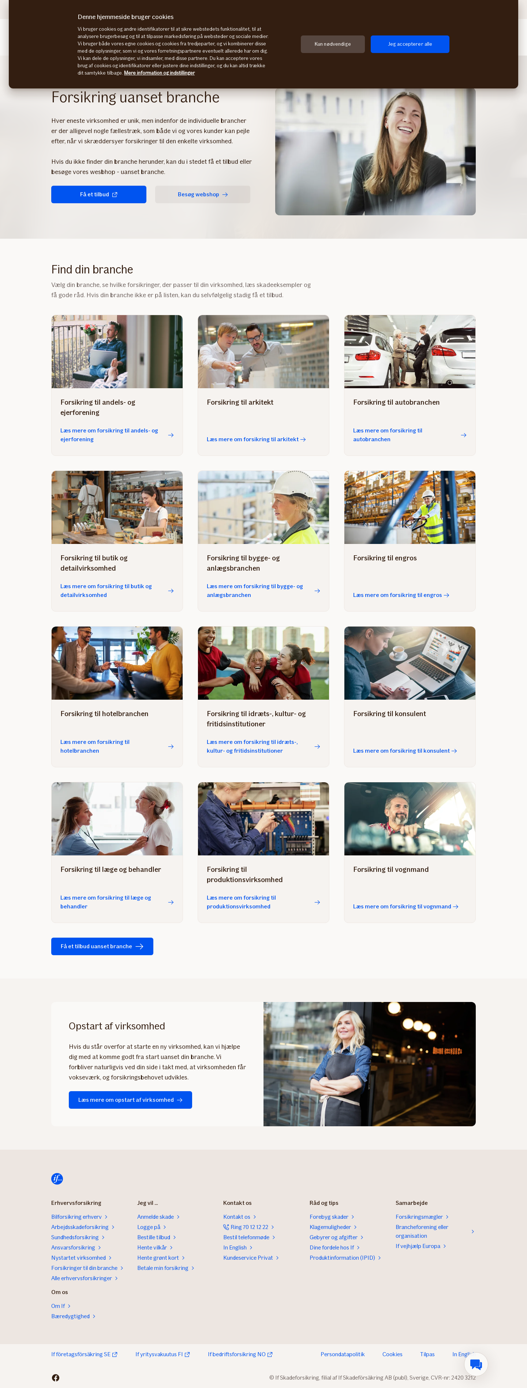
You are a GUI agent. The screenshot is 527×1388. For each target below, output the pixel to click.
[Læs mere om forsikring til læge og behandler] (117, 818)
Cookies (392, 1354)
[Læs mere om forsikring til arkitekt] (263, 351)
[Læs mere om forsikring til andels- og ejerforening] (117, 351)
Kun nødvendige (333, 44)
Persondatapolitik (343, 1354)
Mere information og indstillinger (159, 73)
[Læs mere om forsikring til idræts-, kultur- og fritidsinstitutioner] (263, 663)
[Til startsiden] (57, 1179)
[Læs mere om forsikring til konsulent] (409, 663)
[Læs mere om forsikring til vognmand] (409, 818)
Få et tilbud (99, 194)
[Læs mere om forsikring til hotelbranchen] (117, 663)
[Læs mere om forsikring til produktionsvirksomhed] (263, 818)
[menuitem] (476, 1364)
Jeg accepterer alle (410, 44)
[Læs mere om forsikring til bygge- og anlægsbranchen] (263, 507)
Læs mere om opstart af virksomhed (130, 1099)
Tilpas (427, 1354)
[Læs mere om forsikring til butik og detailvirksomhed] (117, 507)
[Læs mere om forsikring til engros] (409, 507)
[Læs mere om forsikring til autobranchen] (409, 351)
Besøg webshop (203, 194)
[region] (263, 44)
